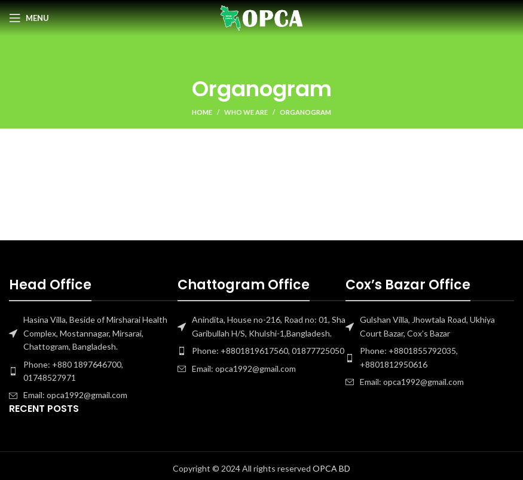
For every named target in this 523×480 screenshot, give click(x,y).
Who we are (246, 112)
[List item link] (93, 371)
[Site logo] (262, 17)
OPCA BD (331, 468)
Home (202, 112)
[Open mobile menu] (29, 18)
